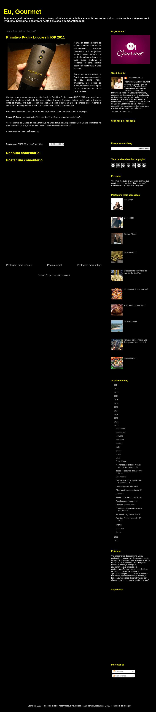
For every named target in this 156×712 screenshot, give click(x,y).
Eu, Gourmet (22, 11)
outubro (119, 436)
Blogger (127, 706)
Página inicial (54, 265)
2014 (116, 422)
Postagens (118, 671)
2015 (116, 418)
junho (119, 451)
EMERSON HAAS (135, 78)
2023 (116, 389)
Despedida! (129, 218)
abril (118, 458)
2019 (116, 403)
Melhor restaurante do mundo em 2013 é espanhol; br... (128, 466)
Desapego (128, 199)
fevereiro (120, 529)
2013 (116, 425)
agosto (119, 443)
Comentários (119, 676)
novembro (120, 432)
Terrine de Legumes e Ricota (128, 514)
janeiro (119, 532)
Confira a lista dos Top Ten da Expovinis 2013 (128, 481)
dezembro (120, 429)
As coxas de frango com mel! (136, 289)
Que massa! (121, 477)
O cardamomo (130, 252)
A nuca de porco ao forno (134, 305)
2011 (116, 540)
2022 (116, 392)
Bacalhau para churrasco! (126, 501)
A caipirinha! (121, 461)
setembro (120, 440)
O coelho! (120, 494)
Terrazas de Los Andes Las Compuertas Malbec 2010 (135, 341)
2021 (116, 396)
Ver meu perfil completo (121, 111)
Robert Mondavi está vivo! (127, 486)
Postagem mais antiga (89, 265)
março (119, 525)
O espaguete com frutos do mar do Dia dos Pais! (135, 272)
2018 (116, 407)
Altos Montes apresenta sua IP (129, 490)
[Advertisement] (54, 245)
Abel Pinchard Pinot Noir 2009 (128, 497)
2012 (116, 537)
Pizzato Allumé (130, 234)
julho (118, 447)
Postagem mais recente (19, 265)
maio (118, 454)
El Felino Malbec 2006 (125, 505)
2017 (116, 411)
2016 (116, 414)
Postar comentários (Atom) (58, 275)
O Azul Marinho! (130, 358)
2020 (116, 400)
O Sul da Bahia (130, 321)
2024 (116, 385)
